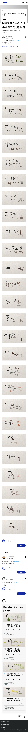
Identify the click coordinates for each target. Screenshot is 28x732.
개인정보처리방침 (5, 724)
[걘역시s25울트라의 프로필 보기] (10, 556)
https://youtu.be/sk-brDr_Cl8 (10, 46)
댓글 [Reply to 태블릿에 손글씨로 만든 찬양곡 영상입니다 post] (21, 545)
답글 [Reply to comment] (21, 572)
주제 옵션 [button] (23, 15)
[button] (23, 37)
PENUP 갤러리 (15, 40)
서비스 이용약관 (5, 721)
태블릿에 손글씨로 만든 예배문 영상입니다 (13, 626)
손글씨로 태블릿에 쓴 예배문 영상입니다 (13, 675)
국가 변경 (3, 727)
